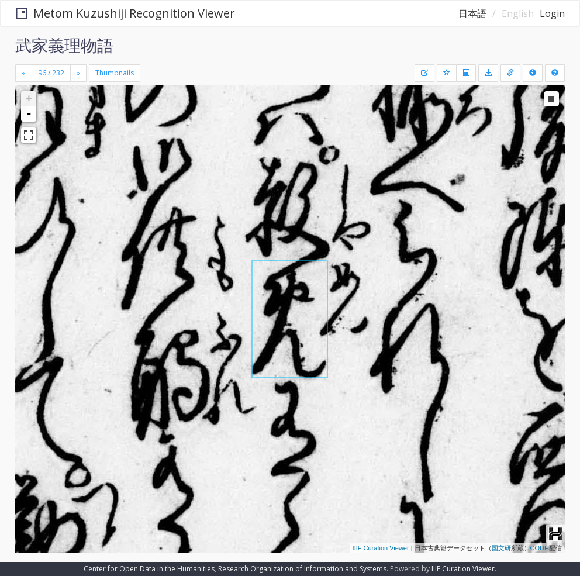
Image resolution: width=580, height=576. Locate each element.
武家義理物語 (64, 45)
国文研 (501, 547)
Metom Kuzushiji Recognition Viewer (125, 13)
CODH (539, 547)
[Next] (78, 73)
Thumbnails (114, 73)
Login (552, 13)
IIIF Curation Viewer (381, 547)
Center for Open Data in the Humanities (149, 569)
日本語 (472, 13)
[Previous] (23, 73)
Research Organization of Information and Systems (302, 569)
